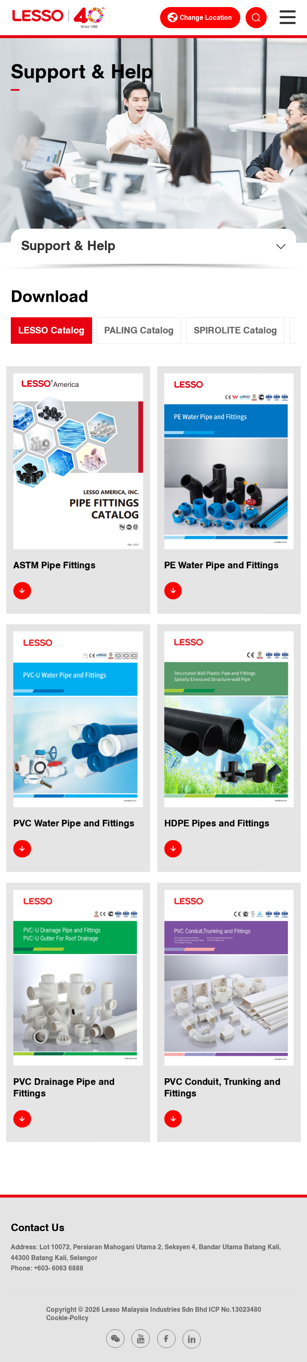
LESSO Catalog (51, 331)
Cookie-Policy (67, 1317)
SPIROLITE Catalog (235, 331)
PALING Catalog (139, 331)
